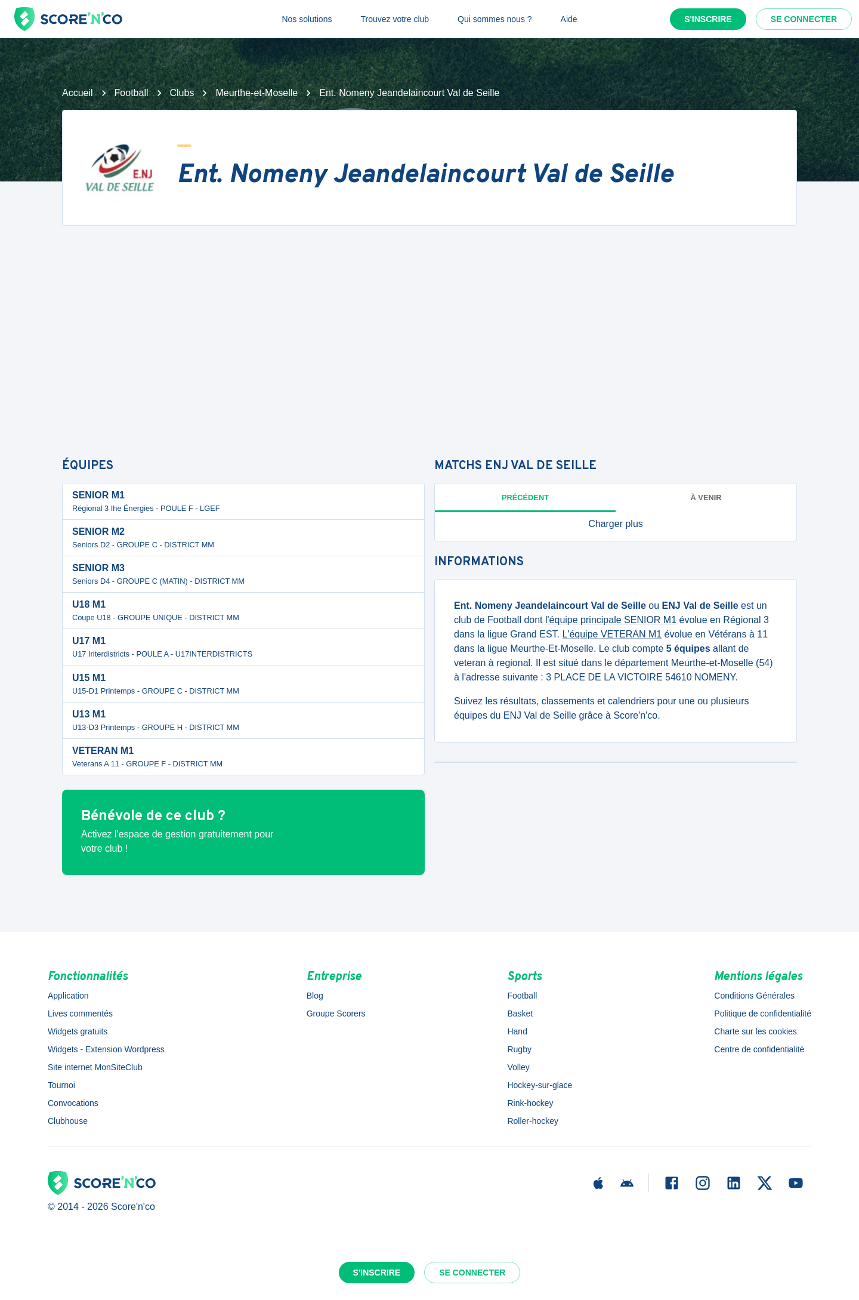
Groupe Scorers (336, 1013)
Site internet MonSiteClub (95, 1067)
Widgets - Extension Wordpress (106, 1049)
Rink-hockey (530, 1103)
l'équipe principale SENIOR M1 (610, 620)
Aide (569, 19)
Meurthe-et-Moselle (256, 93)
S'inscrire (708, 19)
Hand (517, 1031)
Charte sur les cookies (755, 1031)
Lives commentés (80, 1013)
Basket (520, 1013)
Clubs (182, 93)
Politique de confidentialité (762, 1013)
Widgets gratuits (77, 1031)
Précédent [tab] (525, 497)
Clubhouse (68, 1121)
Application (68, 995)
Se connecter (804, 19)
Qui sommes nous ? (495, 19)
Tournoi (61, 1085)
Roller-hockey (532, 1121)
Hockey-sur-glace (539, 1085)
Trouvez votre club (394, 19)
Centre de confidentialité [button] (759, 1049)
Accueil (77, 93)
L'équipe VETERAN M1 (612, 634)
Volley (518, 1067)
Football (132, 93)
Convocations (73, 1103)
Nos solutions (307, 19)
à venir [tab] (706, 497)
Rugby (519, 1049)
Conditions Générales (754, 995)
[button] (615, 524)
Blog (315, 995)
